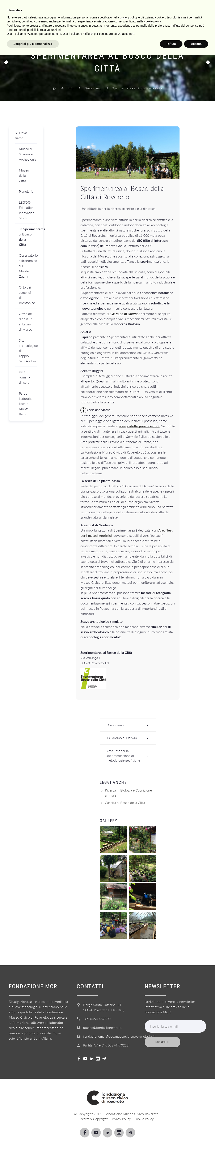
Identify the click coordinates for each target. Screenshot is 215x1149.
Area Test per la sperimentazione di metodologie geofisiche (128, 755)
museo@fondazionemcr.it (102, 1027)
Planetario (26, 191)
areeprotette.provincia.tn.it (139, 426)
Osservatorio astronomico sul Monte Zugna (28, 265)
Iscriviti (162, 1042)
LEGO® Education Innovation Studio (26, 210)
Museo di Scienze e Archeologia (27, 154)
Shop (162, 28)
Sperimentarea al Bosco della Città (28, 237)
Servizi (81, 28)
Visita (22, 28)
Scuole (61, 28)
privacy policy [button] (129, 1111)
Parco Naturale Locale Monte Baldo (25, 403)
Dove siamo (93, 88)
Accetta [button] (196, 1137)
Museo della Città (24, 175)
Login (180, 28)
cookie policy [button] (152, 1115)
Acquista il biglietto (130, 28)
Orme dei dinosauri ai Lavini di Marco (26, 321)
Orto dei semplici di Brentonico (27, 295)
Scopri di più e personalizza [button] (32, 1137)
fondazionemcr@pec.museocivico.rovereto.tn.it (119, 1036)
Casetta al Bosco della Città (125, 803)
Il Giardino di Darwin (128, 738)
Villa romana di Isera (24, 377)
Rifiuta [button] (171, 1137)
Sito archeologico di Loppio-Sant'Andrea (28, 350)
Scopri (41, 28)
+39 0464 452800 (96, 1019)
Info (100, 28)
